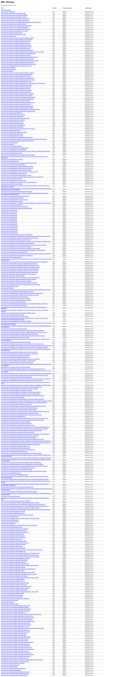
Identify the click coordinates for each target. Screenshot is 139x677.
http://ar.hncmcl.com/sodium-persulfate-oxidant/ (12, 595)
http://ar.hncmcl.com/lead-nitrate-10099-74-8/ (11, 113)
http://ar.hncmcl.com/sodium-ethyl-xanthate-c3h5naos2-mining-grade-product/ (19, 525)
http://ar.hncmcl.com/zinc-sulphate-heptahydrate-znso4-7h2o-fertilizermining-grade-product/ (22, 628)
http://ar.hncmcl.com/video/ (7, 602)
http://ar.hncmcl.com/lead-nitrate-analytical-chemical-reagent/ (15, 118)
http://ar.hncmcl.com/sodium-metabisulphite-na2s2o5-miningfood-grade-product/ (20, 577)
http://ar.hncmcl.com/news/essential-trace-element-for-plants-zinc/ (16, 423)
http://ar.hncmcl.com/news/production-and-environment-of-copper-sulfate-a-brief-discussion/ (22, 439)
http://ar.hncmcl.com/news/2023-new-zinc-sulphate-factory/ (15, 147)
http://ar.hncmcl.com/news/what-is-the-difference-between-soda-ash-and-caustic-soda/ (21, 414)
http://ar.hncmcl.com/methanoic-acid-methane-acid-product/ (15, 673)
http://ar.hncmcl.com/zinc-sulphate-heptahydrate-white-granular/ (16, 624)
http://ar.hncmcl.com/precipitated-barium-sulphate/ (13, 663)
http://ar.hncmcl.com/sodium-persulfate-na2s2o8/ (12, 593)
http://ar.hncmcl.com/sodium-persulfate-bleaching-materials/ (15, 582)
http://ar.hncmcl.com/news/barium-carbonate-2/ (12, 159)
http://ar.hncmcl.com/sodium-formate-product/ (11, 527)
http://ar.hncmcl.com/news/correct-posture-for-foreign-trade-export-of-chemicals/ (20, 435)
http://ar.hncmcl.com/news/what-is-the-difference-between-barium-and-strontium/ (20, 265)
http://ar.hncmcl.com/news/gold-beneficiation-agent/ (13, 416)
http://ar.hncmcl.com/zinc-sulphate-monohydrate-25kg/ (14, 635)
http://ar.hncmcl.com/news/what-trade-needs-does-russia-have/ (16, 500)
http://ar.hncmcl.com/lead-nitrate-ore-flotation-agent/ (13, 125)
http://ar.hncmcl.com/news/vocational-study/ (11, 257)
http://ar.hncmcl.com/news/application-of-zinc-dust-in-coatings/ (15, 298)
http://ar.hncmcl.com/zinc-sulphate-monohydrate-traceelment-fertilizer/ (17, 654)
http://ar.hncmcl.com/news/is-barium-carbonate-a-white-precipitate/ (16, 191)
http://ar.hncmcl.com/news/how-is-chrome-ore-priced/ (13, 180)
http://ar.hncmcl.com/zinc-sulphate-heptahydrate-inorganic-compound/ (17, 617)
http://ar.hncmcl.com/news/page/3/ (9, 211)
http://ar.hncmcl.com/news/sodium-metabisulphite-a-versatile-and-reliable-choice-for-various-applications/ (25, 236)
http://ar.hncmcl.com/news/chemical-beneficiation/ (12, 397)
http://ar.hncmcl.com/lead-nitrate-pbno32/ (10, 130)
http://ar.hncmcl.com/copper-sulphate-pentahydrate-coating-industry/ (17, 50)
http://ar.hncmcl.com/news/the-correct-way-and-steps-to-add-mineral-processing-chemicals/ (22, 420)
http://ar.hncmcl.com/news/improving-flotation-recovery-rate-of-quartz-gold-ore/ (19, 352)
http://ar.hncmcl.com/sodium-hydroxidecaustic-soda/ (13, 551)
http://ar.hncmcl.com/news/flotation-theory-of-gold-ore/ (13, 173)
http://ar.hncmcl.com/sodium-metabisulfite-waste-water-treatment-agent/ (18, 572)
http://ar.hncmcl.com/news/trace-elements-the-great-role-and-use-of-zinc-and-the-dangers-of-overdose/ (25, 427)
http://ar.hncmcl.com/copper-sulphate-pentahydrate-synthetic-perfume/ (17, 62)
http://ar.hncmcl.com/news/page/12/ (9, 229)
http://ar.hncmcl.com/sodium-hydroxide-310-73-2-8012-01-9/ (15, 532)
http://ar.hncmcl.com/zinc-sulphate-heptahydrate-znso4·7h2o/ (15, 631)
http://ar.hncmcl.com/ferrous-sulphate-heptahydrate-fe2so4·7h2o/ (16, 81)
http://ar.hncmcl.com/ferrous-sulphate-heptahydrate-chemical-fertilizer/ (17, 78)
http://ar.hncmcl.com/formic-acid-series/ (10, 664)
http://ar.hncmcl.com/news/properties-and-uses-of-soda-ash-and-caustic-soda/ (19, 353)
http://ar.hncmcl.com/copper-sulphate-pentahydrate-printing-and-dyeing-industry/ (20, 60)
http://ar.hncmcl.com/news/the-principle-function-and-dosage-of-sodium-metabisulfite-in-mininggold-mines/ (26, 385)
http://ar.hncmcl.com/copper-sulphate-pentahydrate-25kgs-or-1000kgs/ (17, 37)
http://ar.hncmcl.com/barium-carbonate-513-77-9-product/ (14, 31)
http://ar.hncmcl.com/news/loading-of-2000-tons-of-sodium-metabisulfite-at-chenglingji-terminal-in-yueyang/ (26, 203)
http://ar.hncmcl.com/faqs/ (7, 71)
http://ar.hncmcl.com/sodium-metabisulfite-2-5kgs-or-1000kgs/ (15, 558)
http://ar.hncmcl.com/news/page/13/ (9, 227)
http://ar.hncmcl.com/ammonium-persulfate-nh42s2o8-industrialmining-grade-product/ (21, 22)
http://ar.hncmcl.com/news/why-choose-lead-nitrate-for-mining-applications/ (18, 274)
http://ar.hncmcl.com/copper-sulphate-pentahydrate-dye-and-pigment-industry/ (19, 57)
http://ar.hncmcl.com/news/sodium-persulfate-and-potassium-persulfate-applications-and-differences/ (24, 303)
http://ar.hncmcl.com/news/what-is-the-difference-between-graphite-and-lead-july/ (20, 268)
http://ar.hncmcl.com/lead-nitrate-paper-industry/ (12, 126)
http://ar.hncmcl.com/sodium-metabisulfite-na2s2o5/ (13, 567)
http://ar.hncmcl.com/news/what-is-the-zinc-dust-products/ (14, 296)
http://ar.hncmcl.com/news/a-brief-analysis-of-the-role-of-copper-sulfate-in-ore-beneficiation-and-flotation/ (25, 151)
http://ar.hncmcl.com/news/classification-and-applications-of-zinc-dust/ (17, 291)
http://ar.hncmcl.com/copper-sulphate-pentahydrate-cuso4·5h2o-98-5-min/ (18, 53)
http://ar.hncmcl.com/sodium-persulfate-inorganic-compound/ (15, 588)
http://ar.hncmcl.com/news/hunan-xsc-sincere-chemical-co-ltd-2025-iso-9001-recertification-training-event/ (25, 289)
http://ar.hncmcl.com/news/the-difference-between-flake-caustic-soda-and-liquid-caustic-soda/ (23, 335)
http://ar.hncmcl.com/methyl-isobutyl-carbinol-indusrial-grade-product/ (17, 140)
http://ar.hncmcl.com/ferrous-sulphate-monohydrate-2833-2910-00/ (16, 95)
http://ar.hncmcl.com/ (6, 10)
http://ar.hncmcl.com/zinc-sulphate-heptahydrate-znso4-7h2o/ (15, 630)
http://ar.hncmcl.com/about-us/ (8, 11)
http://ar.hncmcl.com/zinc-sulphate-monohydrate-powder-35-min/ (16, 652)
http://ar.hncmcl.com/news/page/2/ (9, 210)
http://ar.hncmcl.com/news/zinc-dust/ (9, 286)
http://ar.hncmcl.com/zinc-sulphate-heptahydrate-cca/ (13, 612)
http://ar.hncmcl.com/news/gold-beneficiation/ (11, 178)
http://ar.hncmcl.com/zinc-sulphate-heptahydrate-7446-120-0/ (15, 610)
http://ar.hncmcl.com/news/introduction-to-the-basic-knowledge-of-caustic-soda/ (19, 334)
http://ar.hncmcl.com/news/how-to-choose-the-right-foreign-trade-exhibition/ (18, 437)
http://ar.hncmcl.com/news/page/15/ (9, 232)
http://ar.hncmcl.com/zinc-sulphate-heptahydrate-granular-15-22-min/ (17, 616)
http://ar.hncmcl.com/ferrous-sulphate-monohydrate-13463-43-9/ (16, 92)
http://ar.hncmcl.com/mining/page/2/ (9, 142)
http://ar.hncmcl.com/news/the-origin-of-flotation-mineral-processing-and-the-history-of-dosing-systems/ (25, 434)
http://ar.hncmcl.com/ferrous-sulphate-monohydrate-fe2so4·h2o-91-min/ (17, 102)
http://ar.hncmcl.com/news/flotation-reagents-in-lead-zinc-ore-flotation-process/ (19, 171)
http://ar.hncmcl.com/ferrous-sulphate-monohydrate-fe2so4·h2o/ (16, 104)
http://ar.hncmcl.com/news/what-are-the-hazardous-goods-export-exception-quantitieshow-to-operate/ (24, 479)
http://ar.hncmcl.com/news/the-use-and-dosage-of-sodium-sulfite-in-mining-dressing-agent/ (22, 343)
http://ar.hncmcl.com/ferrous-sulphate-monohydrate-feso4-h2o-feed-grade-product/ (20, 109)
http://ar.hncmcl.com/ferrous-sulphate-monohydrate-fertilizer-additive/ (17, 107)
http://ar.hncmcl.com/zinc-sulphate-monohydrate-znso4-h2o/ (15, 661)
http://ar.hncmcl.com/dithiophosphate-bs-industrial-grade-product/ (16, 65)
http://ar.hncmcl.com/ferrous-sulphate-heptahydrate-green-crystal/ (16, 85)
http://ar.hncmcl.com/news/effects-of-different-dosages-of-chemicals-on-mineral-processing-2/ (23, 368)
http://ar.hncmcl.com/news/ (7, 288)
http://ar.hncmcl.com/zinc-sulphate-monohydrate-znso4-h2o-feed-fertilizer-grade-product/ (22, 659)
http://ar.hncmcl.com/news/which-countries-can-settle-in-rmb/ (15, 446)
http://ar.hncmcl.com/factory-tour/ (8, 69)
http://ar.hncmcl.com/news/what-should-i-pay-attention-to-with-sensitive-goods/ (19, 272)
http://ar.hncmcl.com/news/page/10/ (9, 224)
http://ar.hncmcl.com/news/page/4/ (9, 213)
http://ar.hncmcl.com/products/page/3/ (10, 521)
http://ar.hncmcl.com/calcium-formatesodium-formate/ (13, 34)
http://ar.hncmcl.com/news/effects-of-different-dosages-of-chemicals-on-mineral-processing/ (22, 399)
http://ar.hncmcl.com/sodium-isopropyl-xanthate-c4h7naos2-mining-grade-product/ (20, 556)
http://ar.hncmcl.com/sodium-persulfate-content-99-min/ (14, 584)
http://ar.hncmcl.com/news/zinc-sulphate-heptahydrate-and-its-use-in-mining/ (19, 282)
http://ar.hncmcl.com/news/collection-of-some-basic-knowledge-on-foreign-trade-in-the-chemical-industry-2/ (26, 441)
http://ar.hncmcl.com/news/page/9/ (9, 222)
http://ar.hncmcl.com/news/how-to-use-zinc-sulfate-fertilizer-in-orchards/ (17, 467)
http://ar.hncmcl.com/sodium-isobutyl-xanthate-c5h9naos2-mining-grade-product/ (20, 555)
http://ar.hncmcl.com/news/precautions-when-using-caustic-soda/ (16, 404)
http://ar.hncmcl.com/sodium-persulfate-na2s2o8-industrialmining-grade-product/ (20, 591)
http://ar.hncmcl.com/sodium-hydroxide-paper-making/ (13, 541)
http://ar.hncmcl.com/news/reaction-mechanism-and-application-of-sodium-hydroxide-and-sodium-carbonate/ (26, 400)
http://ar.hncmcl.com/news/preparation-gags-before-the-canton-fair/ (16, 234)
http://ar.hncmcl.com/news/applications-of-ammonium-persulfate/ (16, 321)
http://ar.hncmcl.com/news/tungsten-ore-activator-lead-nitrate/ (15, 355)
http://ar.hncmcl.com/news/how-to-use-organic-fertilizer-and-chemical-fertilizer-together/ (21, 430)
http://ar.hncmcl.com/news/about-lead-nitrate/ (11, 153)
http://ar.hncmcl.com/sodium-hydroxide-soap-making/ (13, 544)
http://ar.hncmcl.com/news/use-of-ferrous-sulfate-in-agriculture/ (15, 421)
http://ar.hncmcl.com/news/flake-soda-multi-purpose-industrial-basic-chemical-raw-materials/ (22, 330)
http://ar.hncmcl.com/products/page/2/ (10, 520)
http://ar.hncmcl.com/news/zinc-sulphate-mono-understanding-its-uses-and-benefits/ (20, 284)
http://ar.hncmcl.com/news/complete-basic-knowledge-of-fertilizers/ (16, 469)
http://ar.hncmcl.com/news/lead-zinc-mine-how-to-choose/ (14, 199)
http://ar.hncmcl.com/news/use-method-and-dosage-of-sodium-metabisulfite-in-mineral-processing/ (24, 332)
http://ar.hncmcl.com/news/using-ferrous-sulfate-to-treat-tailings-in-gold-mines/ (19, 407)
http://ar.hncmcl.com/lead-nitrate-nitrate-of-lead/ (12, 123)
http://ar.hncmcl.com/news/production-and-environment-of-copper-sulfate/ (18, 360)
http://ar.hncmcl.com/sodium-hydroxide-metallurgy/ (13, 535)
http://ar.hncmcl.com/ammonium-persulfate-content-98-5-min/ (15, 18)
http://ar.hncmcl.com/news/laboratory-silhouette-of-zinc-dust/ (15, 196)
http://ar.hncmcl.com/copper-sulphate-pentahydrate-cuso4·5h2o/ (16, 55)
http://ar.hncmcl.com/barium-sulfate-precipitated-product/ (14, 675)
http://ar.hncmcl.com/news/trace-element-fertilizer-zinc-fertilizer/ (16, 342)
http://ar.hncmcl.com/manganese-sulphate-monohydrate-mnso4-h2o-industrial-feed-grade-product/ (24, 139)
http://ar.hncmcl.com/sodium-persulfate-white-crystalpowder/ (15, 598)
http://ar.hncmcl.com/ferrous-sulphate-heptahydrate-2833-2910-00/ (16, 74)
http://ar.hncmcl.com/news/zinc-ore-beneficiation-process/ (14, 474)
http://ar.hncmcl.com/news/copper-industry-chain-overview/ (15, 316)
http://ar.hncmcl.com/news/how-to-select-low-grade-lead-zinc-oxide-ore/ (17, 432)
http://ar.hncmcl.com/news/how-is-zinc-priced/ (11, 183)
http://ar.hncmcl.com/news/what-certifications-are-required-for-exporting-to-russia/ (20, 502)
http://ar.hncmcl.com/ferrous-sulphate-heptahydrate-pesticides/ (15, 88)
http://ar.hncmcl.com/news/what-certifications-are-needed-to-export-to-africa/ (19, 491)
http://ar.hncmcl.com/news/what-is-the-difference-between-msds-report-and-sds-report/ (21, 453)
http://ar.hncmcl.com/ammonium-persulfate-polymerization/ (14, 27)
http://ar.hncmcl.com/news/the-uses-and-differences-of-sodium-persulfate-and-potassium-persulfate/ (24, 347)
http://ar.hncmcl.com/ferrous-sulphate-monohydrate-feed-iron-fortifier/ (17, 106)
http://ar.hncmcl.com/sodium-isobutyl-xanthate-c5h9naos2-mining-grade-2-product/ (20, 553)
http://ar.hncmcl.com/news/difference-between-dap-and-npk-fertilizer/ (17, 168)
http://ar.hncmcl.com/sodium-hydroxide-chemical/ (12, 534)
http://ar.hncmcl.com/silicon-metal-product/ (11, 670)
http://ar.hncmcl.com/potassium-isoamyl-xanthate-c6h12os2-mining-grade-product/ (20, 518)
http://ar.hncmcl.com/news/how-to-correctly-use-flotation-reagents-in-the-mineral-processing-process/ (24, 418)
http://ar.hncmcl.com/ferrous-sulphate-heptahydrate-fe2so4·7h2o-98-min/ (18, 79)
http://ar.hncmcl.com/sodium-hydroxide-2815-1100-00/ (13, 530)
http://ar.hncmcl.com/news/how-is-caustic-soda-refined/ (14, 328)
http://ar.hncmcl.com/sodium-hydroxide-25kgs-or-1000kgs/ (14, 528)
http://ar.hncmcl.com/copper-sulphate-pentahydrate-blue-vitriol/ (15, 48)
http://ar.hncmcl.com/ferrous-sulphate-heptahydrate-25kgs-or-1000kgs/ (17, 72)
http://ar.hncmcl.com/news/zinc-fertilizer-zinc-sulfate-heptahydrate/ (16, 377)
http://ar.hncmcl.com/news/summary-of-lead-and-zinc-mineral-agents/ (17, 486)
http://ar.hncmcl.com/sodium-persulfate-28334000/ (13, 579)
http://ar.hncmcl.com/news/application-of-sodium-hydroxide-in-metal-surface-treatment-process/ (23, 406)
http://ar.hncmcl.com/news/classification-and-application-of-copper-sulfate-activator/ (20, 393)
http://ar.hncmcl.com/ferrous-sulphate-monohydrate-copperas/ (15, 100)
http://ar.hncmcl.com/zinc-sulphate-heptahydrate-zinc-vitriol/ (15, 626)
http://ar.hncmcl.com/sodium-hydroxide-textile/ (12, 546)
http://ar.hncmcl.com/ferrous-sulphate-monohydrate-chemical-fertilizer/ (17, 99)
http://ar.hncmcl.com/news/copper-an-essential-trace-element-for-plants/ (18, 425)
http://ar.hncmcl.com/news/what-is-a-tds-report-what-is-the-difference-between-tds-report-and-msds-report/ (26, 457)
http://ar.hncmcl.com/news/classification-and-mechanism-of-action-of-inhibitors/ (19, 388)
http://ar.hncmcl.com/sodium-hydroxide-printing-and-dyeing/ (15, 542)
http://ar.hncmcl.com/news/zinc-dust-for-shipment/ (12, 275)
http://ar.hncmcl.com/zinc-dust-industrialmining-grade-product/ (15, 605)
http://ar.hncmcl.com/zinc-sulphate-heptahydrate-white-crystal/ (15, 623)
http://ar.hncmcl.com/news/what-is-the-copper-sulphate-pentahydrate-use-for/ (19, 263)
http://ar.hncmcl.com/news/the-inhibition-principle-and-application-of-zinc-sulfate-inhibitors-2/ (22, 395)
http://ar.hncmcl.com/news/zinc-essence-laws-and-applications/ (16, 367)
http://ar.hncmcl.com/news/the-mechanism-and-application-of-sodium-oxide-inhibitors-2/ (21, 386)
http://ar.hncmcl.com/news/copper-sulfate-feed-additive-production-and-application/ (20, 359)
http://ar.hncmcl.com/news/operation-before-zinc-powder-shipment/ (16, 208)
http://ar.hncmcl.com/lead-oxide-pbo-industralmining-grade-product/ (17, 137)
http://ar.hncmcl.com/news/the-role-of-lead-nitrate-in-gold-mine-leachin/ (17, 243)
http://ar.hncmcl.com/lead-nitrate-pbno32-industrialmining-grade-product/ (18, 128)
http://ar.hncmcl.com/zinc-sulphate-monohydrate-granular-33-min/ (16, 647)
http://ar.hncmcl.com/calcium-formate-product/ (11, 32)
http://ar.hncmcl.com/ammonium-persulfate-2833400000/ (14, 15)
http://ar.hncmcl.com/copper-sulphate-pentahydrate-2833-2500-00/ (16, 39)
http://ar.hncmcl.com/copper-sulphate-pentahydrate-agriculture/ (16, 43)
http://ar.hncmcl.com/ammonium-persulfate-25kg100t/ (13, 13)
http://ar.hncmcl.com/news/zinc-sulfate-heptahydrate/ (13, 302)
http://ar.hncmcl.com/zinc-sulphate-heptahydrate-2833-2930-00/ (16, 609)
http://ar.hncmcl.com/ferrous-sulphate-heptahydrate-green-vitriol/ (16, 86)
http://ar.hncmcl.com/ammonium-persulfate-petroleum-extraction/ (16, 25)
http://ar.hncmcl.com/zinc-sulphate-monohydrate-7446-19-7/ (15, 638)
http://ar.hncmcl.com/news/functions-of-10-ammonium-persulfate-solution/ (18, 313)
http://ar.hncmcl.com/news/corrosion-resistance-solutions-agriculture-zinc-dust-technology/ (22, 293)
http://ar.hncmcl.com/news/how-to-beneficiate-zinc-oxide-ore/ (15, 357)
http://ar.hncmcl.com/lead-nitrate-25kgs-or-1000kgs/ (13, 114)
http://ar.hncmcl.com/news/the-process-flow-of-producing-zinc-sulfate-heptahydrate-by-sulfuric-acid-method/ (26, 373)
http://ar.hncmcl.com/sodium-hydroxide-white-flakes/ (13, 548)
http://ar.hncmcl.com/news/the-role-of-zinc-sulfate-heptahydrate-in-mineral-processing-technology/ (24, 245)
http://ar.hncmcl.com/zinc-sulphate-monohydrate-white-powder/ (16, 656)
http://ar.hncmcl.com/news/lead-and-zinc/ (10, 496)
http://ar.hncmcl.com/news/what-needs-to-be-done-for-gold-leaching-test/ (18, 449)
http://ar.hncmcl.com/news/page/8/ (9, 220)
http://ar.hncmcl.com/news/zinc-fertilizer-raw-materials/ (14, 305)
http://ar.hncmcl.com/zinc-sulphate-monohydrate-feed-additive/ (15, 645)
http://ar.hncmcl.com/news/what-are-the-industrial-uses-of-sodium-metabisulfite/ (19, 413)
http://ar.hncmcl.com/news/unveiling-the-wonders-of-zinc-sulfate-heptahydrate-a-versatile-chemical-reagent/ (26, 253)
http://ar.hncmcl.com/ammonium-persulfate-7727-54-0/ (14, 17)
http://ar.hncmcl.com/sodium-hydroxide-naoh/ (11, 539)
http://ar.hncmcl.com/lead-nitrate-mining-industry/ (12, 121)
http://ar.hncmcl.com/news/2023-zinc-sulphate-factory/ (13, 149)
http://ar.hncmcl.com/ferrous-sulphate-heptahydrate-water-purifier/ (16, 90)
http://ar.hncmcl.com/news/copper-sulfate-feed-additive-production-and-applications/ (20, 444)
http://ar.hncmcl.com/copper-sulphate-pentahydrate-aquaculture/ (16, 44)
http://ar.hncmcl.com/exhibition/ (8, 67)
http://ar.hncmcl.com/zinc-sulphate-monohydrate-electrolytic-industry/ (17, 642)
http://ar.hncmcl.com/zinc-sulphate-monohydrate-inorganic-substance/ (17, 649)
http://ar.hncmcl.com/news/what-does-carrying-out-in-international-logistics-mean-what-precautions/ (24, 261)
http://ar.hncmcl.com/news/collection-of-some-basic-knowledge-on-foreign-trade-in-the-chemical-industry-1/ (26, 442)
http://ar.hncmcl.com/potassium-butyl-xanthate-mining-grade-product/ (17, 514)
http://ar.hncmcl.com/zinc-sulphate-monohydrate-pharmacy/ (15, 651)
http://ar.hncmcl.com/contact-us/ (8, 36)
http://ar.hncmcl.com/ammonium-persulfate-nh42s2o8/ (13, 24)
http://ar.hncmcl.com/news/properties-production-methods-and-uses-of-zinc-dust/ (20, 295)
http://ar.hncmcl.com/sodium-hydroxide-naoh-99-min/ (13, 537)
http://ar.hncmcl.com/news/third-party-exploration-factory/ (14, 252)
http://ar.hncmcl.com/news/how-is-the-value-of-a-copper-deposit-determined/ (19, 182)
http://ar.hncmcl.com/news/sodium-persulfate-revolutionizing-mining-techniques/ (19, 238)
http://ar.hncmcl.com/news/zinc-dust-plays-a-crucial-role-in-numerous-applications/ (20, 277)
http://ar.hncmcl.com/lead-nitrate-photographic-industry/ (14, 132)
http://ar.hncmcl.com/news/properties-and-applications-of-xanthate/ (16, 390)
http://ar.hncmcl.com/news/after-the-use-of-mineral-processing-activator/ (18, 154)
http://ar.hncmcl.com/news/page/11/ (9, 225)
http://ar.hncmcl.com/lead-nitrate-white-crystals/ (12, 135)
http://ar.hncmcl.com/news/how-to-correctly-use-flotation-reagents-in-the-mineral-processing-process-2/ (25, 411)
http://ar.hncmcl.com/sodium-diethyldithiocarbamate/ (13, 668)
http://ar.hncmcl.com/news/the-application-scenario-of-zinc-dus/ (16, 239)
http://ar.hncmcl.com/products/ (8, 523)
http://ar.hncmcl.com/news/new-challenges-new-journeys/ (14, 206)
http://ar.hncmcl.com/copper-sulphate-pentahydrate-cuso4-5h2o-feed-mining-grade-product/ (22, 51)
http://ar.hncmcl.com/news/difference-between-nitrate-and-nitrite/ (16, 170)
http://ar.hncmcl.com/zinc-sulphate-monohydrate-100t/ (13, 633)
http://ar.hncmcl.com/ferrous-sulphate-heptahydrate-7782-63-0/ (15, 76)
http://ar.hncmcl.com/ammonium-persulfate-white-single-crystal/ (16, 29)
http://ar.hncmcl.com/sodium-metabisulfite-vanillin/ (12, 570)
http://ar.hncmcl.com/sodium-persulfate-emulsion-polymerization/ (16, 586)
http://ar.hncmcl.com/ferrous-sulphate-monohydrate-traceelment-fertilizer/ (18, 111)
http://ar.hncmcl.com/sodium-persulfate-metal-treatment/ (14, 589)
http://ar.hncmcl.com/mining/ (7, 144)
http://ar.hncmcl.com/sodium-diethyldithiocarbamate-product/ (15, 671)
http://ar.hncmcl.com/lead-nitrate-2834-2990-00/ (12, 116)
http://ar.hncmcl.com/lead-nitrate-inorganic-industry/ (13, 119)
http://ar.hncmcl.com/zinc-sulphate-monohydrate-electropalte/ (15, 644)
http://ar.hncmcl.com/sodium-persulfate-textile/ (12, 596)
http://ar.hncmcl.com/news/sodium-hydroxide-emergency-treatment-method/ (18, 409)
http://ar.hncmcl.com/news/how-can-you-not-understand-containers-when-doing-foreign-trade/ (23, 504)
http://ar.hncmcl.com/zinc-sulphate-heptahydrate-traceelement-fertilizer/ (17, 621)
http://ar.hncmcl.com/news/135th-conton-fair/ (11, 146)
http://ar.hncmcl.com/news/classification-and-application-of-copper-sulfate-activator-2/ (21, 392)
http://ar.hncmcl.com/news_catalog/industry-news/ (12, 513)
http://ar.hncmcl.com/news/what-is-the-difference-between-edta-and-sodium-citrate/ (20, 267)
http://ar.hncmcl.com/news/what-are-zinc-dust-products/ (14, 451)
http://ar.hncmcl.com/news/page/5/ (9, 215)
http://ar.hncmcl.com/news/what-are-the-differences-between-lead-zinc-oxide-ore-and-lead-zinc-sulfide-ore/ (26, 378)
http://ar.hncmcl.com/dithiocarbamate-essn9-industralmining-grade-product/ (18, 64)
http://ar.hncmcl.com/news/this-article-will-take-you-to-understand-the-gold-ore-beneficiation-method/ (24, 375)
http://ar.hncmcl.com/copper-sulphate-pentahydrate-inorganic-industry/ (17, 58)
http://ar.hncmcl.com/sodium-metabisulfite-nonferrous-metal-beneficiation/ (18, 568)
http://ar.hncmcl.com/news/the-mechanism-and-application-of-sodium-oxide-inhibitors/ (21, 462)
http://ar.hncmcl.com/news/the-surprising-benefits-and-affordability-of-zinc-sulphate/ (20, 248)
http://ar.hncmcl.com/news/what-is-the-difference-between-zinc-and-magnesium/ (20, 270)
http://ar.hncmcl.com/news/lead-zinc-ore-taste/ (12, 201)
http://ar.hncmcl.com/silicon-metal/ (9, 666)
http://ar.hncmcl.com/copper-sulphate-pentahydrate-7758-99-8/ (15, 41)
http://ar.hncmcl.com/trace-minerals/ (9, 600)
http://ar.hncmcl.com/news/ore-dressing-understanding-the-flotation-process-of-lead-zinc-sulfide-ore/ (24, 466)
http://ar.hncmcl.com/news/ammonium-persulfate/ (12, 314)
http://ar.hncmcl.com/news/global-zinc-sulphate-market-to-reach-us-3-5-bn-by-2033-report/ (22, 176)
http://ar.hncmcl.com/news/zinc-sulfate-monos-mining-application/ (16, 281)
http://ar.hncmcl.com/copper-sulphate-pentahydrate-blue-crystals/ (16, 46)
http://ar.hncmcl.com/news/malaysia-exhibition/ (12, 204)
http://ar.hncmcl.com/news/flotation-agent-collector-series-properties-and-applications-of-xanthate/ (24, 402)
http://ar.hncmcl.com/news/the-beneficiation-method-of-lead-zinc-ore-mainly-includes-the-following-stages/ (26, 241)
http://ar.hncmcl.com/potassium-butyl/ (10, 516)
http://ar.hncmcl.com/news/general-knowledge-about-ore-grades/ (16, 175)
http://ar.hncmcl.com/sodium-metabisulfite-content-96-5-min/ (15, 563)
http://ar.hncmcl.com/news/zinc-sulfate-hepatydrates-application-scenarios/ (18, 279)
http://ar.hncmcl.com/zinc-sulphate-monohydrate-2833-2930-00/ (16, 637)
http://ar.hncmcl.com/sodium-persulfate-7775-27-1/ (13, 581)
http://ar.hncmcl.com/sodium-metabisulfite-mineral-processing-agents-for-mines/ (19, 565)
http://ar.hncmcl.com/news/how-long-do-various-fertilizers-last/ (15, 448)
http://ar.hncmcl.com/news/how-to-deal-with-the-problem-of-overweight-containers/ (20, 507)
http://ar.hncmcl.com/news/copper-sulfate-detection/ (13, 164)
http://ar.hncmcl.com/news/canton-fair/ (10, 161)
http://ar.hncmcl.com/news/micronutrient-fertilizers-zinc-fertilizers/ (16, 300)
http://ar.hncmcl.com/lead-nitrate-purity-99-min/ (12, 133)
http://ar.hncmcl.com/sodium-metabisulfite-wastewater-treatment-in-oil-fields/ (19, 574)
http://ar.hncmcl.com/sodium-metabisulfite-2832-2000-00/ (14, 560)
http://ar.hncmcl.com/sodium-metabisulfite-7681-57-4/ (13, 562)
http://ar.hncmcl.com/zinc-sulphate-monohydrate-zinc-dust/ (14, 657)
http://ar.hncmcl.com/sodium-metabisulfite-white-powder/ (14, 575)
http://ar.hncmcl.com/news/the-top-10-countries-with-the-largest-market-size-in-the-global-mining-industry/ (25, 509)
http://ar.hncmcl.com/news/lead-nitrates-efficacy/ (12, 197)
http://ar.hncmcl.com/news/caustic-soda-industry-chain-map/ (15, 337)
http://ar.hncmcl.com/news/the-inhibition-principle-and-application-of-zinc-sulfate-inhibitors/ (22, 464)
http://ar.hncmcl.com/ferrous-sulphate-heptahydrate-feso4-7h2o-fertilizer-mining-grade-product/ (23, 83)
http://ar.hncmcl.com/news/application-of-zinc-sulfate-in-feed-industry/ (17, 362)
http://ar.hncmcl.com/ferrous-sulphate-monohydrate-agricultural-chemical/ (18, 97)
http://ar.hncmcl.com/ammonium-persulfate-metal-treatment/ (15, 20)
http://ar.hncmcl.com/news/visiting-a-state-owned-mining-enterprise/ (17, 255)
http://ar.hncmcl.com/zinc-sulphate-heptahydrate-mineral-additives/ (16, 619)
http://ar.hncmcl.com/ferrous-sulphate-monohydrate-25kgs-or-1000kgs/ (17, 93)
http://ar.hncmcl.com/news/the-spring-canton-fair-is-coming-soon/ (16, 246)
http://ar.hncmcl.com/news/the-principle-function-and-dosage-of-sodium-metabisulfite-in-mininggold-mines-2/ (26, 345)
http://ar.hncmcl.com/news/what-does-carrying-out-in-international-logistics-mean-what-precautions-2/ (24, 506)
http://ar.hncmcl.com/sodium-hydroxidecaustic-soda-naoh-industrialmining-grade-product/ (22, 549)
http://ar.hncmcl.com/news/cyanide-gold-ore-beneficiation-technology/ (17, 166)
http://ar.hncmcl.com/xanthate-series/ (9, 603)
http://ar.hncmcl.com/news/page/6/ (9, 217)
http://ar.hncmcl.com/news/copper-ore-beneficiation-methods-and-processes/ (19, 163)
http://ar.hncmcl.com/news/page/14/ (9, 231)
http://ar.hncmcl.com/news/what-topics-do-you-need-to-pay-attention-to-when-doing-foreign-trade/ (24, 471)
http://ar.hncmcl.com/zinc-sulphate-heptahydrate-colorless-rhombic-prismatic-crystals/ (21, 614)
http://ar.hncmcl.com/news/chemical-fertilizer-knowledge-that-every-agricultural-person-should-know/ (24, 428)
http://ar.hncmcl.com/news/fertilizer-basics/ (11, 473)
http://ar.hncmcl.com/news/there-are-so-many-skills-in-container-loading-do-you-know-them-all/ (23, 250)
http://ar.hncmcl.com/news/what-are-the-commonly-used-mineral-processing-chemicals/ (21, 380)
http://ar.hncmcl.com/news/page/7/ (9, 218)
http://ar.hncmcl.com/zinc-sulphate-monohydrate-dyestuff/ (14, 640)
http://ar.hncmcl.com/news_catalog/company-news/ (13, 511)
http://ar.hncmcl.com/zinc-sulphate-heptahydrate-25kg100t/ (15, 607)
